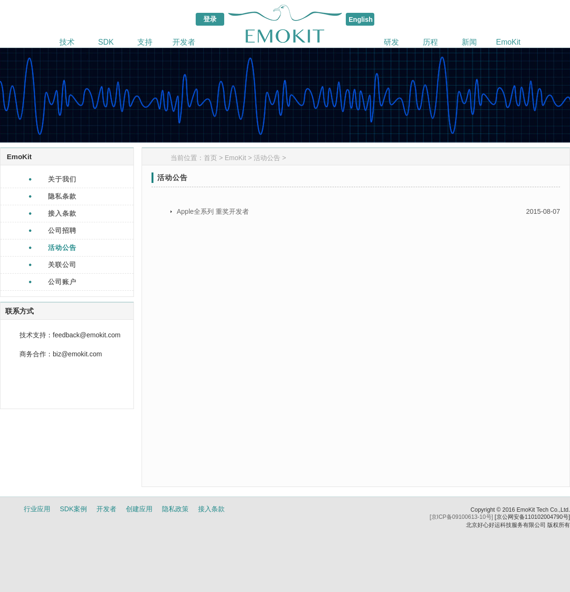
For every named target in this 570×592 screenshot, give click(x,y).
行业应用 (37, 509)
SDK (106, 42)
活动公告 (267, 158)
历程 (430, 42)
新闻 (469, 42)
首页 (210, 158)
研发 (391, 42)
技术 (67, 42)
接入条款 (211, 509)
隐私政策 (175, 509)
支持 (144, 42)
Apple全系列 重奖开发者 (213, 211)
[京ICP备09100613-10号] (461, 517)
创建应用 (139, 509)
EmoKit (508, 42)
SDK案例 (73, 509)
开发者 (183, 42)
